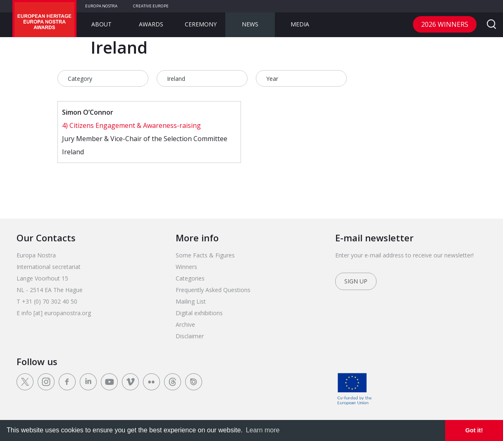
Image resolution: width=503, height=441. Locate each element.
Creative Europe (151, 6)
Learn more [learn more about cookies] (263, 430)
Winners (186, 267)
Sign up (355, 281)
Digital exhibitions (199, 313)
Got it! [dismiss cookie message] (474, 430)
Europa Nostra (101, 6)
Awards (151, 24)
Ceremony (201, 24)
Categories (190, 278)
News (250, 24)
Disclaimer (190, 336)
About (101, 24)
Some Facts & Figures (205, 255)
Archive (185, 324)
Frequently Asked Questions (213, 290)
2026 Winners (444, 24)
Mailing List (191, 301)
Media (300, 24)
